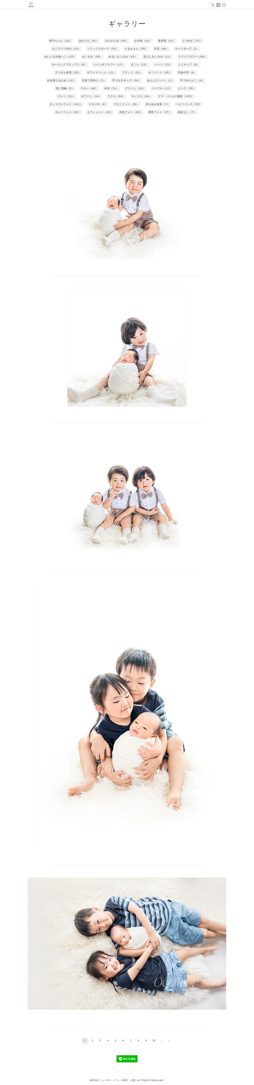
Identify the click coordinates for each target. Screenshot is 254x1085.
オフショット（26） (100, 112)
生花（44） (161, 48)
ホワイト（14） (91, 96)
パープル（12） (162, 88)
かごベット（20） (159, 72)
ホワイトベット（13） (101, 72)
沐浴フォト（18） (130, 112)
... (161, 1040)
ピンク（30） (186, 88)
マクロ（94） (116, 96)
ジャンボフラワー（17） (108, 64)
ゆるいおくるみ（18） (123, 56)
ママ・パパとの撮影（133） (176, 96)
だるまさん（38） (136, 48)
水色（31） (111, 88)
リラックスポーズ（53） (102, 48)
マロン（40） (89, 88)
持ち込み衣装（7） (158, 104)
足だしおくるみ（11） (157, 56)
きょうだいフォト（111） (66, 104)
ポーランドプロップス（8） (69, 64)
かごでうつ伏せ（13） (66, 48)
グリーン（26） (135, 88)
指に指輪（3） (65, 88)
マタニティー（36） (126, 104)
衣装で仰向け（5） (94, 80)
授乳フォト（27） (159, 112)
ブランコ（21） (132, 72)
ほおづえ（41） (89, 40)
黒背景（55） (166, 40)
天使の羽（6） (187, 72)
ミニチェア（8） (188, 64)
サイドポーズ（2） (187, 48)
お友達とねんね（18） (61, 80)
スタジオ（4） (98, 104)
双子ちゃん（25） (60, 40)
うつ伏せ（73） (192, 40)
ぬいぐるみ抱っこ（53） (60, 56)
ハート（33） (163, 64)
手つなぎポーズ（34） (126, 80)
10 (153, 1040)
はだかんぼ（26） (116, 40)
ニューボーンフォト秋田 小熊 (117, 1080)
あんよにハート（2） (160, 80)
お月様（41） (143, 40)
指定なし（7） (187, 112)
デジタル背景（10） (68, 72)
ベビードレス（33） (189, 104)
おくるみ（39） (92, 56)
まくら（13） (139, 64)
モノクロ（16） (141, 96)
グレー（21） (66, 96)
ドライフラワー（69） (192, 56)
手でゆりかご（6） (192, 80)
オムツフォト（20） (68, 112)
